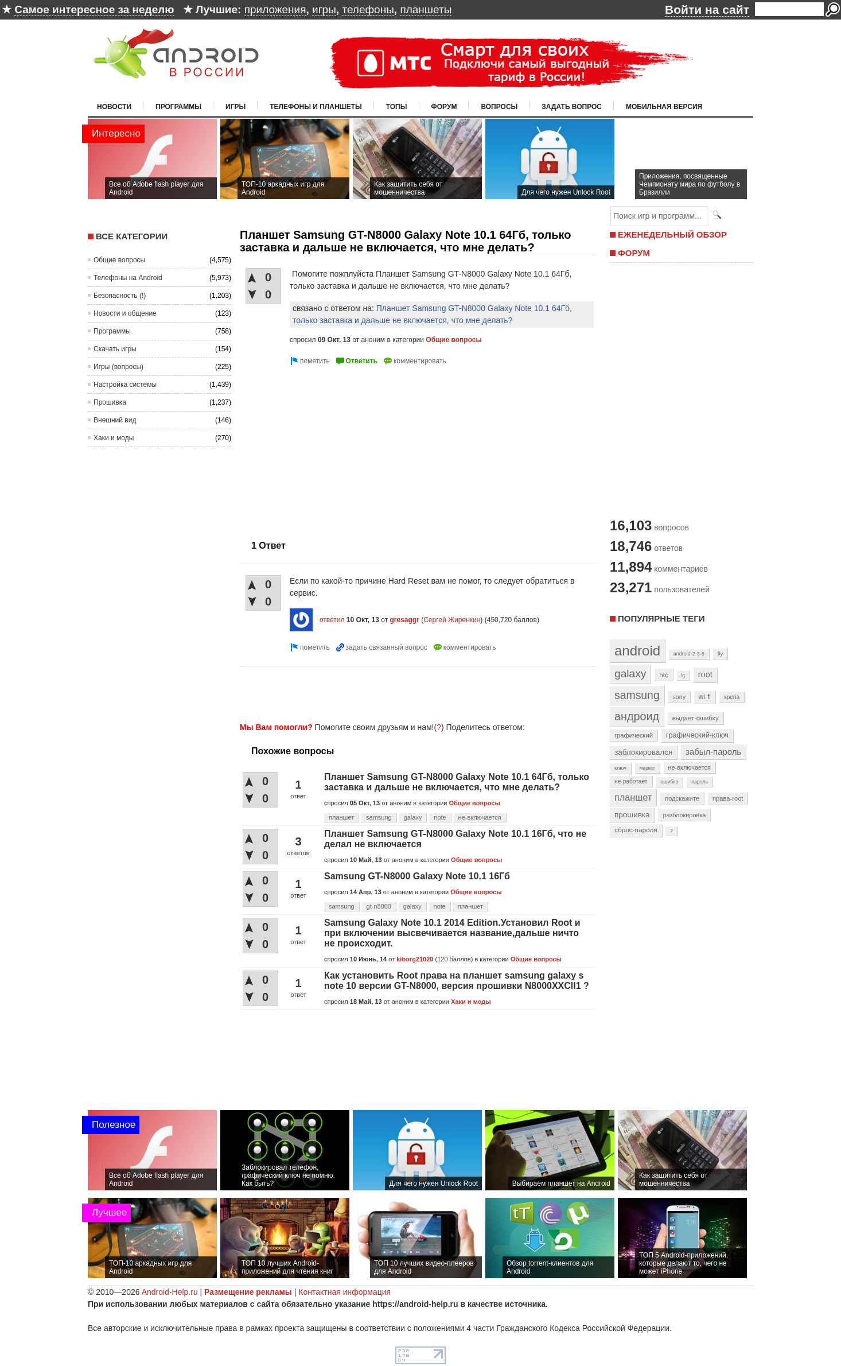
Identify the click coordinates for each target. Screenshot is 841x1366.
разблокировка (684, 815)
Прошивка (110, 402)
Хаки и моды (114, 438)
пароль (699, 782)
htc (663, 674)
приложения (275, 9)
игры (324, 9)
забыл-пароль (713, 751)
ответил (332, 620)
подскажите (682, 798)
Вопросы (499, 107)
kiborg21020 (414, 959)
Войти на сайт (707, 9)
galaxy (413, 817)
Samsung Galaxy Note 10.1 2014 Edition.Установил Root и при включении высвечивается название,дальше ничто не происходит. (452, 933)
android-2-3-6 (688, 654)
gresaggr (404, 620)
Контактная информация (344, 1292)
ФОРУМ (634, 253)
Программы (178, 107)
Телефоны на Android (128, 278)
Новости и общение (125, 313)
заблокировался (643, 752)
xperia (731, 697)
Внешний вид (115, 420)
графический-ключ (697, 735)
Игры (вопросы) (118, 367)
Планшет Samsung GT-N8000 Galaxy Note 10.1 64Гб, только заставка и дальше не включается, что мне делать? (456, 782)
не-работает (631, 781)
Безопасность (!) (120, 296)
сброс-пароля (635, 830)
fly (720, 653)
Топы (396, 107)
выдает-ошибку (695, 718)
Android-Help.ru (170, 1292)
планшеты (425, 9)
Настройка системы (125, 385)
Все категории (132, 236)
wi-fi (705, 697)
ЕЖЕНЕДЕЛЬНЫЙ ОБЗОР (672, 234)
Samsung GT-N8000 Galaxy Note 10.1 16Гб (417, 876)
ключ (620, 768)
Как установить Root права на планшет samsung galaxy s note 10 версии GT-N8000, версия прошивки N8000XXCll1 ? (456, 981)
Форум (444, 107)
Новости (114, 107)
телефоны (368, 9)
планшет (341, 817)
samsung (379, 817)
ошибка (669, 782)
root (705, 674)
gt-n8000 (379, 906)
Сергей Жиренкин (451, 620)
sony (679, 696)
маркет (647, 768)
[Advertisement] (336, 448)
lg (683, 675)
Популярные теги (661, 618)
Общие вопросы (119, 260)
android (637, 650)
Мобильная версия (664, 107)
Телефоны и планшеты (316, 107)
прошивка (632, 814)
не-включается (479, 817)
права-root (727, 798)
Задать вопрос (572, 107)
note (440, 817)
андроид (636, 716)
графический (633, 735)
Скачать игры (115, 349)
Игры (235, 107)
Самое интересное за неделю (94, 9)
